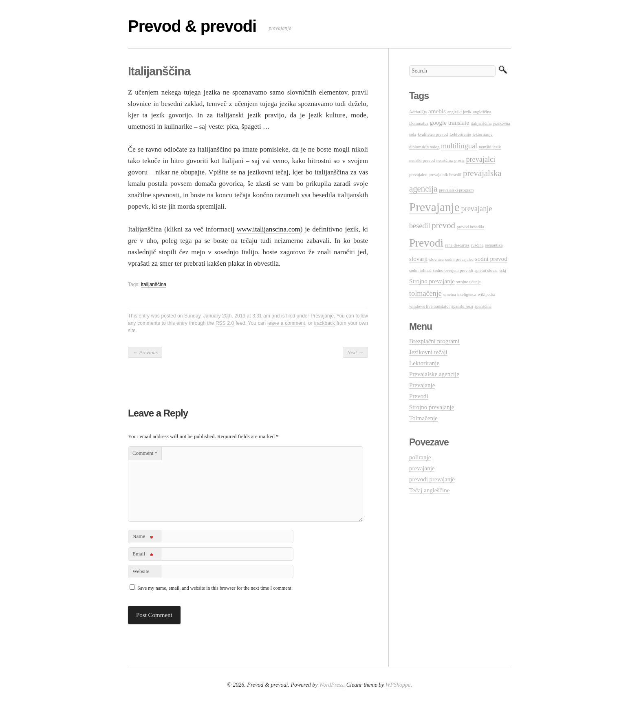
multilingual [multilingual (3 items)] (459, 146)
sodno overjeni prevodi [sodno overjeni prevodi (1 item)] (453, 270)
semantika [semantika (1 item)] (493, 245)
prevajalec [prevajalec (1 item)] (418, 174)
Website (141, 571)
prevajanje (421, 468)
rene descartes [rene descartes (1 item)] (457, 245)
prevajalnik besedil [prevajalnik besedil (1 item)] (445, 174)
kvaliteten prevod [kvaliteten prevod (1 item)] (433, 134)
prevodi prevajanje (432, 479)
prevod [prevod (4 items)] (443, 225)
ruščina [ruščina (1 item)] (477, 245)
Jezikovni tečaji (428, 352)
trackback (324, 323)
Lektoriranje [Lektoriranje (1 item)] (460, 134)
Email (142, 555)
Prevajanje (322, 316)
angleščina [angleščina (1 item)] (482, 112)
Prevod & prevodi (192, 26)
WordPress (331, 685)
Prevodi (418, 396)
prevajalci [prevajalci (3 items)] (480, 159)
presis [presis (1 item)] (459, 160)
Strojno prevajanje (431, 407)
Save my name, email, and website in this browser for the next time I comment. (215, 588)
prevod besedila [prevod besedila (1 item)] (470, 227)
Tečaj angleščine (429, 490)
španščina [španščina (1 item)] (483, 306)
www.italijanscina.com (268, 229)
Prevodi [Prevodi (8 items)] (426, 243)
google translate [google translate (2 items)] (449, 122)
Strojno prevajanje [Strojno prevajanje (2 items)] (432, 281)
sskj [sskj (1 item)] (502, 270)
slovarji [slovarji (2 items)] (418, 258)
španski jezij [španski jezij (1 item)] (462, 306)
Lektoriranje (424, 363)
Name (142, 538)
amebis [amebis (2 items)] (437, 111)
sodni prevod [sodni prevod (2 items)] (491, 258)
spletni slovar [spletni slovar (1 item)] (486, 270)
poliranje (420, 457)
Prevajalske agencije (434, 374)
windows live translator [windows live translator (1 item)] (429, 306)
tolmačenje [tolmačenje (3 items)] (425, 293)
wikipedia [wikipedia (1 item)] (486, 294)
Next (355, 352)
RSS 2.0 (225, 323)
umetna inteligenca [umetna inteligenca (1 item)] (459, 294)
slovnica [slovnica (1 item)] (436, 259)
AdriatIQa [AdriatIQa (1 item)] (418, 112)
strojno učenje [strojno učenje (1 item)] (468, 282)
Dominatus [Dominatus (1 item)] (418, 123)
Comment (144, 453)
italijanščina (153, 284)
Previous (145, 352)
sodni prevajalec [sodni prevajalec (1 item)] (459, 259)
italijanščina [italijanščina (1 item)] (481, 123)
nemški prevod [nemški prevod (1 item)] (422, 160)
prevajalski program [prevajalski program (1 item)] (456, 190)
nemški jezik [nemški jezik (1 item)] (490, 147)
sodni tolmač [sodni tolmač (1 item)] (420, 270)
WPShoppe (398, 685)
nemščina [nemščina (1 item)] (444, 160)
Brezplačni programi (434, 341)
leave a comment (286, 323)
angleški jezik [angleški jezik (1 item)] (459, 112)
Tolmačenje (423, 418)
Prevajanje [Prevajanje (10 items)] (434, 207)
